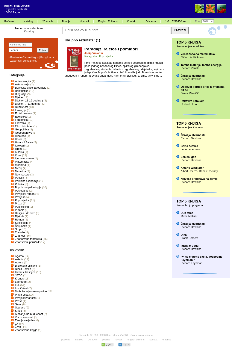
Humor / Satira (24, 142)
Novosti (84, 21)
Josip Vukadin (93, 53)
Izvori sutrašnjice (25, 272)
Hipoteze (20, 135)
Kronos (19, 278)
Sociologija (21, 222)
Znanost (20, 235)
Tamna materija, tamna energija (201, 64)
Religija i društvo (25, 213)
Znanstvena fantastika (28, 238)
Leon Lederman (190, 149)
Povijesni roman (25, 193)
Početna (9, 21)
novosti (119, 339)
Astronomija (22, 84)
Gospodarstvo (23, 132)
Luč (17, 285)
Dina (184, 234)
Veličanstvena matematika (198, 54)
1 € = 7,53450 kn (175, 21)
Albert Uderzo (189, 171)
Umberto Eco (189, 104)
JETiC (18, 275)
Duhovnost (21, 107)
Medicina (20, 164)
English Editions (108, 21)
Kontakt (131, 21)
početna (65, 339)
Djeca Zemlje (23, 268)
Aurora (19, 262)
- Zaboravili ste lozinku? (23, 60)
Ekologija (20, 110)
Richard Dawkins (191, 79)
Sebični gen (188, 157)
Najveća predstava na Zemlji (199, 178)
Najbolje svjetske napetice (31, 291)
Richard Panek (190, 68)
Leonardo (21, 281)
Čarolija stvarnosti (193, 75)
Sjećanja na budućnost (29, 314)
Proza (18, 203)
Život (18, 326)
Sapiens (20, 307)
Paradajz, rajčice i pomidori (111, 49)
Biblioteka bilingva (26, 265)
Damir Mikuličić (190, 93)
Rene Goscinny (208, 171)
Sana (18, 304)
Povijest (20, 197)
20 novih (47, 21)
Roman (19, 219)
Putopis (19, 210)
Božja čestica (189, 146)
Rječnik (19, 216)
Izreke (19, 148)
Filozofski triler (24, 126)
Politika (19, 184)
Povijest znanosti (25, 297)
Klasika (19, 152)
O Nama (151, 21)
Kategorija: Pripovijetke (98, 56)
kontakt (153, 339)
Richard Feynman (191, 263)
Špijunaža (21, 226)
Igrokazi (20, 145)
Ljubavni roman (24, 158)
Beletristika (22, 90)
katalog (79, 339)
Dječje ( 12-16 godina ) (29, 100)
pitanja (106, 339)
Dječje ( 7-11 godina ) (28, 103)
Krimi (18, 155)
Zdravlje (20, 232)
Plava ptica (22, 294)
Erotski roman (23, 113)
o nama (166, 339)
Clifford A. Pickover (192, 57)
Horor (18, 139)
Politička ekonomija (27, 181)
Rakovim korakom (192, 101)
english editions (135, 339)
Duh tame (187, 213)
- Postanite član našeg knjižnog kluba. (32, 57)
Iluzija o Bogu (190, 245)
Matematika (22, 161)
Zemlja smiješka (25, 320)
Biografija (20, 94)
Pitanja (66, 21)
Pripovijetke (22, 200)
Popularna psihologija (28, 187)
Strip (18, 229)
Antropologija (23, 81)
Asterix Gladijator (192, 167)
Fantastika (21, 119)
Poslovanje (22, 190)
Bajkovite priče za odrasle (30, 87)
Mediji (18, 168)
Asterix (19, 259)
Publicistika (22, 206)
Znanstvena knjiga (26, 330)
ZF (16, 323)
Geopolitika (22, 129)
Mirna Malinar (189, 216)
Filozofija (20, 123)
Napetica (20, 171)
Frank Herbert (189, 238)
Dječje (19, 97)
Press (18, 301)
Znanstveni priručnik (27, 242)
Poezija (19, 177)
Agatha (19, 256)
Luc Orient (21, 288)
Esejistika (21, 116)
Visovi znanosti (24, 317)
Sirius (18, 310)
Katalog (28, 21)
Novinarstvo (22, 174)
